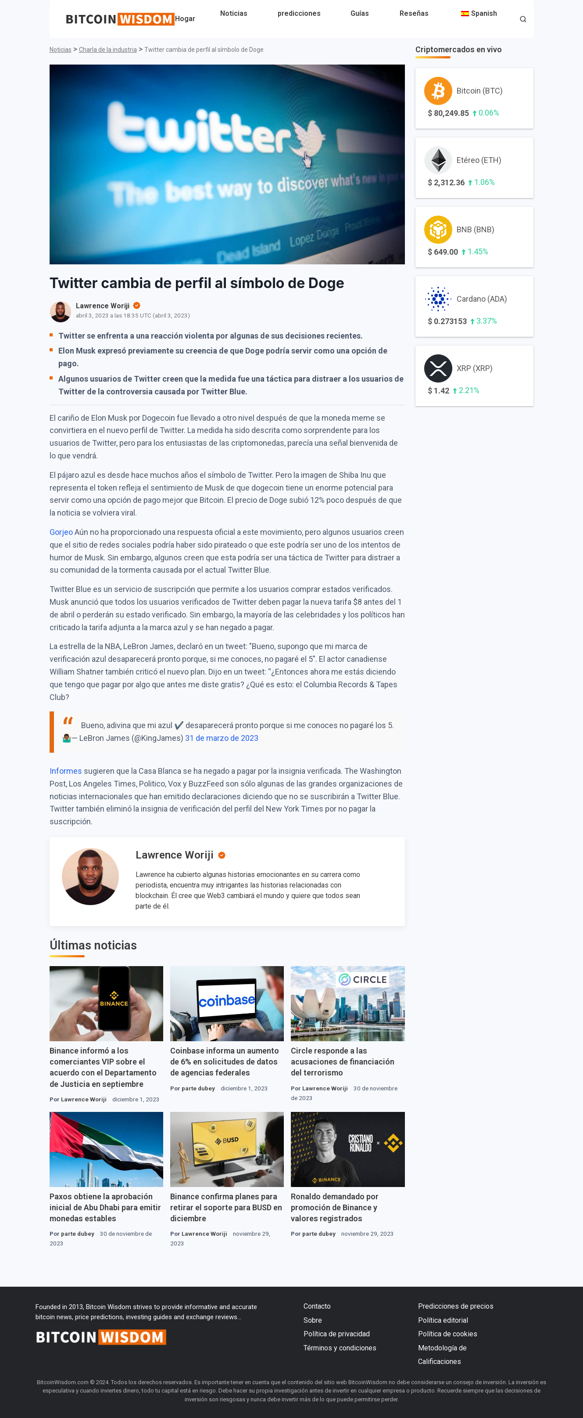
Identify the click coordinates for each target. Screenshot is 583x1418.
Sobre (313, 1320)
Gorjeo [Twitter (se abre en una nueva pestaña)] (61, 532)
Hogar (185, 18)
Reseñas (414, 13)
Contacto (317, 1306)
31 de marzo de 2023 (221, 738)
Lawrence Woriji (175, 855)
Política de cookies (447, 1334)
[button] (523, 20)
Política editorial (443, 1320)
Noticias (233, 13)
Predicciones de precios (456, 1306)
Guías (360, 13)
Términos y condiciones (340, 1348)
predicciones (299, 13)
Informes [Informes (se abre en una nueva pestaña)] (66, 771)
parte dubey (198, 1088)
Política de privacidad (337, 1334)
